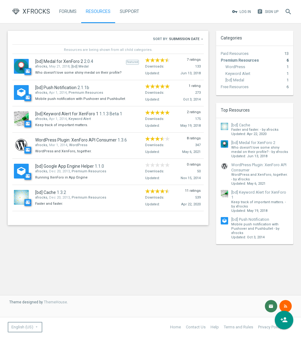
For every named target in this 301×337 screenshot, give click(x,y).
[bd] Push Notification (250, 219)
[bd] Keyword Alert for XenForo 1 (66, 113)
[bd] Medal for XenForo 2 (253, 142)
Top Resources (235, 110)
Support (129, 11)
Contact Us (196, 327)
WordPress (235, 66)
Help (215, 327)
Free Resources (235, 86)
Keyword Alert (237, 73)
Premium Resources (240, 60)
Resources (98, 11)
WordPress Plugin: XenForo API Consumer (76, 140)
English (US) (22, 327)
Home (175, 327)
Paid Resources (235, 53)
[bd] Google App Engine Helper (64, 166)
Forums (68, 11)
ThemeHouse (55, 302)
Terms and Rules (238, 327)
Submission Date (186, 39)
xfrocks (41, 66)
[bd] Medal (234, 80)
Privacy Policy (270, 327)
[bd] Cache (240, 125)
